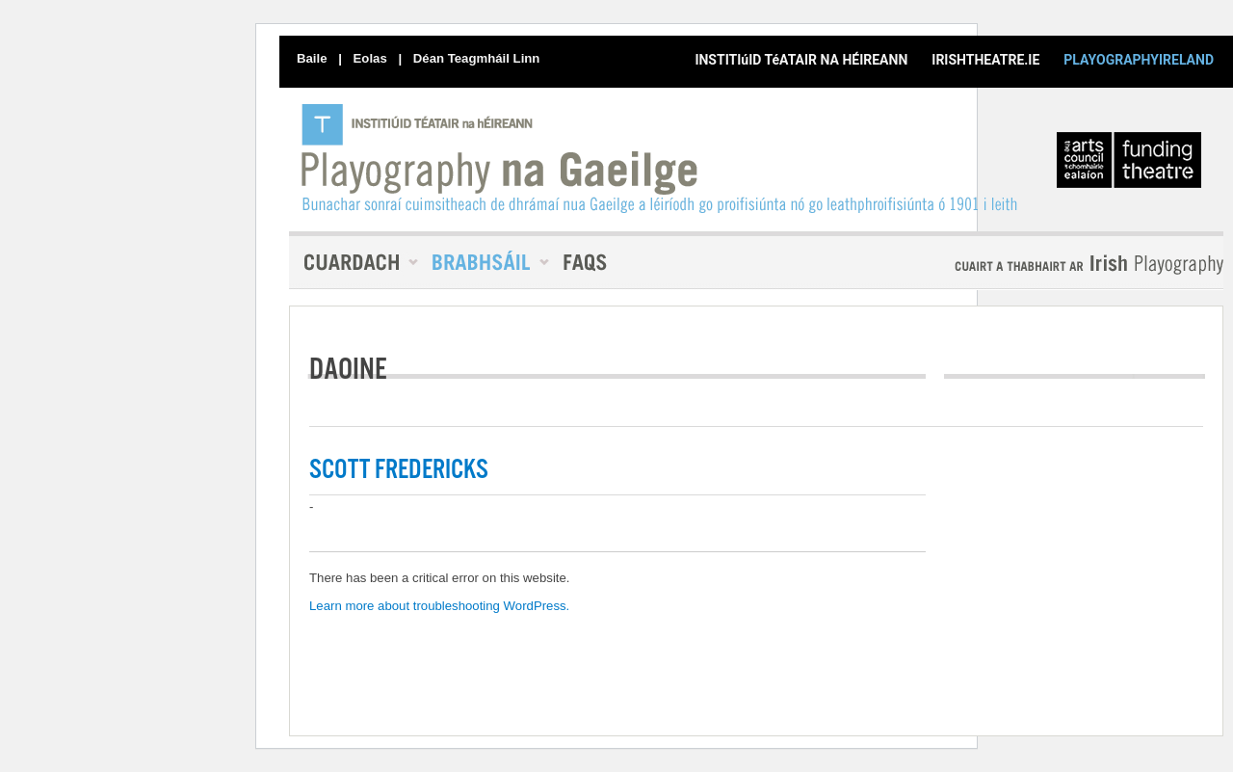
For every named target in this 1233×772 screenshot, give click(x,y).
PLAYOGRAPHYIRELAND (1138, 59)
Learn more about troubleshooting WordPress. (439, 606)
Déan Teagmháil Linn (476, 58)
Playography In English (1057, 264)
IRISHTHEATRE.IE (985, 59)
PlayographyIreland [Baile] (661, 158)
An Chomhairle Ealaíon (1133, 165)
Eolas (370, 58)
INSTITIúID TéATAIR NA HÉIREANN (801, 59)
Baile (312, 58)
